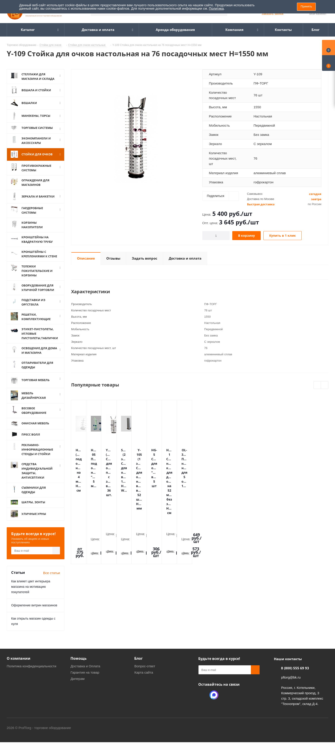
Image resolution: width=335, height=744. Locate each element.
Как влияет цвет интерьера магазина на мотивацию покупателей (30, 591)
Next (324, 385)
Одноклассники (202, 699)
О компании (18, 662)
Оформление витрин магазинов (34, 609)
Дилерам (77, 683)
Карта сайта (143, 677)
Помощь (78, 662)
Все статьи (51, 577)
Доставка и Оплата (85, 670)
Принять (306, 6)
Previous (317, 385)
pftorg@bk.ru (291, 681)
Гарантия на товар (84, 677)
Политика (216, 8)
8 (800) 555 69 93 (295, 672)
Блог (138, 662)
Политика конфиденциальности (31, 670)
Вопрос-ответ (144, 670)
